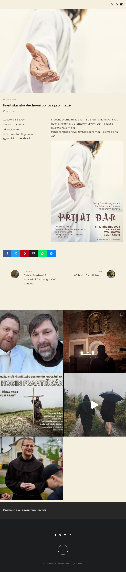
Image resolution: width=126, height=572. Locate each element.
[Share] (7, 253)
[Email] (33, 253)
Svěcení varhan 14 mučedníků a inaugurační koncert (42, 277)
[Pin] (24, 253)
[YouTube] (65, 534)
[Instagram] (60, 534)
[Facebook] (55, 534)
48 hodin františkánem (83, 273)
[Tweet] (15, 253)
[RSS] (70, 534)
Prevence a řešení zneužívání (24, 510)
